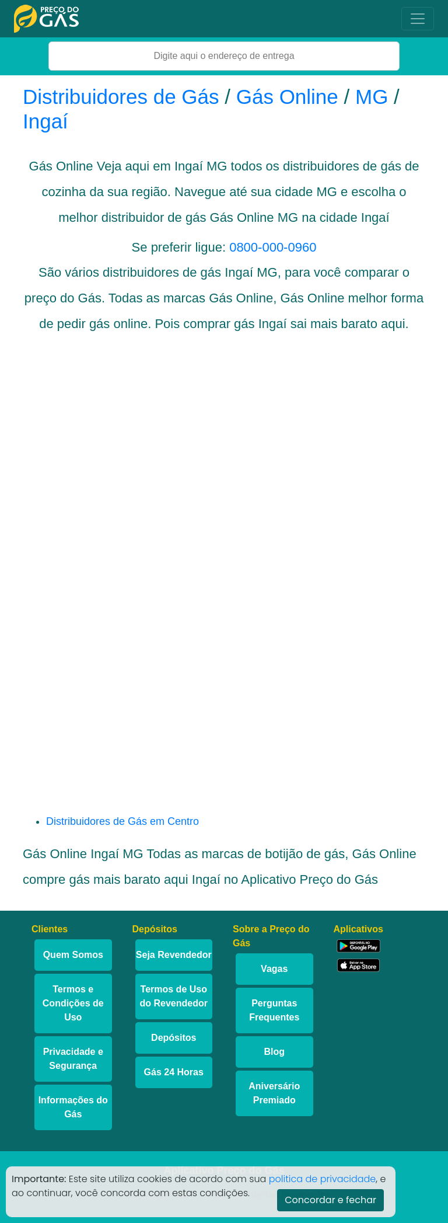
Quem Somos (73, 955)
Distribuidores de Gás (124, 96)
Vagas (274, 969)
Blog (274, 1052)
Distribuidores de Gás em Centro (122, 821)
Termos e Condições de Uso (73, 1003)
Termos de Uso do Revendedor (174, 996)
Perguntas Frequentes (274, 1010)
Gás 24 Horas (174, 1072)
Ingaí (45, 121)
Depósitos (173, 1038)
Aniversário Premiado (274, 1093)
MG (371, 96)
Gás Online (287, 96)
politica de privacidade (322, 1179)
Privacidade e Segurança (73, 1059)
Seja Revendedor (174, 955)
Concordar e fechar (330, 1200)
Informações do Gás (73, 1107)
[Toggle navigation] (417, 18)
